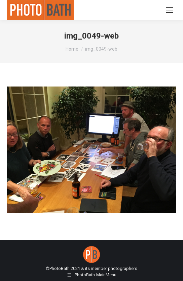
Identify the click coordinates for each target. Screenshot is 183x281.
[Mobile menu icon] (169, 10)
